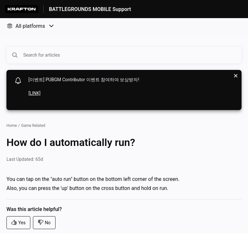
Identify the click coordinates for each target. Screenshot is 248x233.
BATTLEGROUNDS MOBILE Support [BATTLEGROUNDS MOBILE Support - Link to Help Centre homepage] (90, 9)
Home (11, 125)
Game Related (33, 125)
